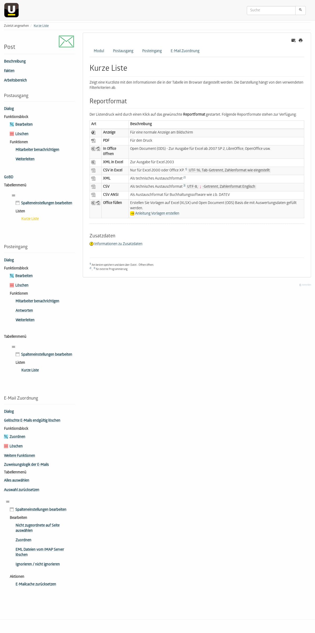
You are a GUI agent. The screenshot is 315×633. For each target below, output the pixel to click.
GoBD (8, 177)
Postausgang (123, 51)
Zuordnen (17, 437)
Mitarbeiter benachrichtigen (37, 150)
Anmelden (305, 285)
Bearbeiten (24, 125)
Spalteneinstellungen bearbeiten (46, 203)
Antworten (24, 311)
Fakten (9, 71)
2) (184, 177)
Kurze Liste (41, 26)
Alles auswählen (16, 481)
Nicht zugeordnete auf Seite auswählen (38, 528)
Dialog (9, 109)
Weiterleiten (25, 159)
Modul (99, 51)
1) (186, 169)
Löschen (21, 134)
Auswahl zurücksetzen (21, 490)
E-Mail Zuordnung (185, 51)
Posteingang (152, 51)
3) (184, 185)
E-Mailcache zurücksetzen (36, 585)
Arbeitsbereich (15, 81)
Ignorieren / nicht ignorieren (38, 565)
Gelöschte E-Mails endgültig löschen (32, 421)
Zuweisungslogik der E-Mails (26, 465)
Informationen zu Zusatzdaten (118, 244)
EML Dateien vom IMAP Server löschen (40, 553)
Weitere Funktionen (19, 456)
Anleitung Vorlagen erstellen (157, 214)
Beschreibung (15, 62)
